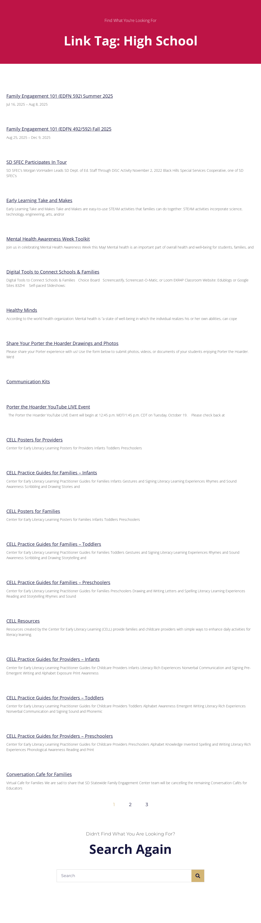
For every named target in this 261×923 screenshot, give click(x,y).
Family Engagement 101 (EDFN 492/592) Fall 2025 (58, 129)
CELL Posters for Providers (34, 440)
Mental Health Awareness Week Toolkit (48, 239)
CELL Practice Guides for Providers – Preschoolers (59, 736)
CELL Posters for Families (33, 511)
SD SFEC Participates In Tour (36, 162)
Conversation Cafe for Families (39, 774)
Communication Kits (28, 381)
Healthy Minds (21, 310)
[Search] (197, 876)
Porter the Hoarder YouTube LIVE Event (48, 407)
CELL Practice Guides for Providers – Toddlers (55, 698)
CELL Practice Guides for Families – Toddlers (53, 544)
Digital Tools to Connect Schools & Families (52, 272)
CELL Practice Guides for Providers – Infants (53, 659)
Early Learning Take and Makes (39, 200)
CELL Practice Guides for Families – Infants (51, 473)
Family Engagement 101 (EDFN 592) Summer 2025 (59, 96)
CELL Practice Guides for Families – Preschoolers (58, 582)
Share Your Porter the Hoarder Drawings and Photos (62, 343)
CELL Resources (23, 621)
